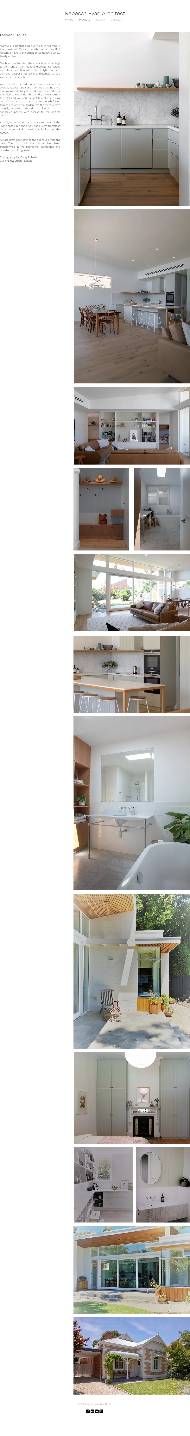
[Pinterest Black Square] (101, 1411)
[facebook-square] (88, 1411)
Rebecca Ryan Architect (95, 13)
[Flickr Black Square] (92, 1411)
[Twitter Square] (97, 1411)
